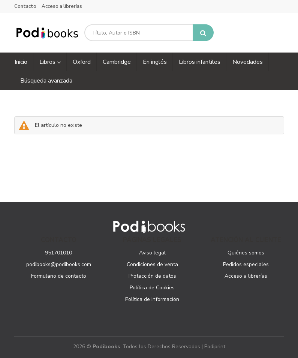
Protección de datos (152, 276)
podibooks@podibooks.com (58, 264)
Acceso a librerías (62, 6)
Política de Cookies (152, 287)
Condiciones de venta (152, 264)
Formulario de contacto (58, 276)
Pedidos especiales (246, 264)
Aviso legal (152, 252)
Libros (50, 62)
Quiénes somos (246, 252)
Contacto (25, 6)
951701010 (58, 252)
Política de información (152, 299)
